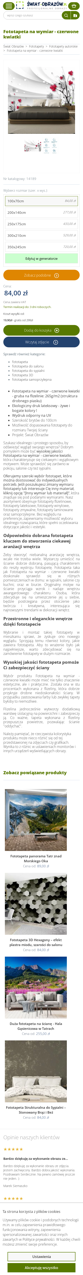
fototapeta (20, 361)
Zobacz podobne (37, 275)
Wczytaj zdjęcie (37, 342)
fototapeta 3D (22, 375)
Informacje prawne (26, 1168)
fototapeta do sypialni (28, 370)
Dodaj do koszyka (41, 330)
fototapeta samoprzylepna (32, 379)
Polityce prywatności (38, 1239)
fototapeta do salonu (28, 366)
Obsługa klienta (23, 1156)
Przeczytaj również (26, 1180)
